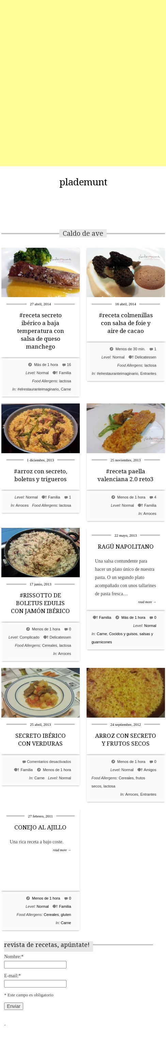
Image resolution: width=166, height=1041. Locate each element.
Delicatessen (145, 357)
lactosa (65, 381)
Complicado (29, 637)
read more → (147, 602)
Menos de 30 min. (130, 349)
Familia (65, 373)
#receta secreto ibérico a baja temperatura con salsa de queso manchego (40, 331)
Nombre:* (14, 956)
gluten (66, 915)
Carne (66, 389)
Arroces (22, 505)
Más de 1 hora (46, 365)
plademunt (83, 182)
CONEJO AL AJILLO (40, 827)
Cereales (49, 645)
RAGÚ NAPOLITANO (126, 546)
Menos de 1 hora (131, 497)
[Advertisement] (83, 83)
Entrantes (148, 373)
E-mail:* (12, 975)
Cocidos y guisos (123, 634)
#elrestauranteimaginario (38, 389)
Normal (43, 373)
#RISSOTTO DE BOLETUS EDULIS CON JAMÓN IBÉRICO (40, 603)
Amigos (150, 770)
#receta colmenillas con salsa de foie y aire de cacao (126, 323)
